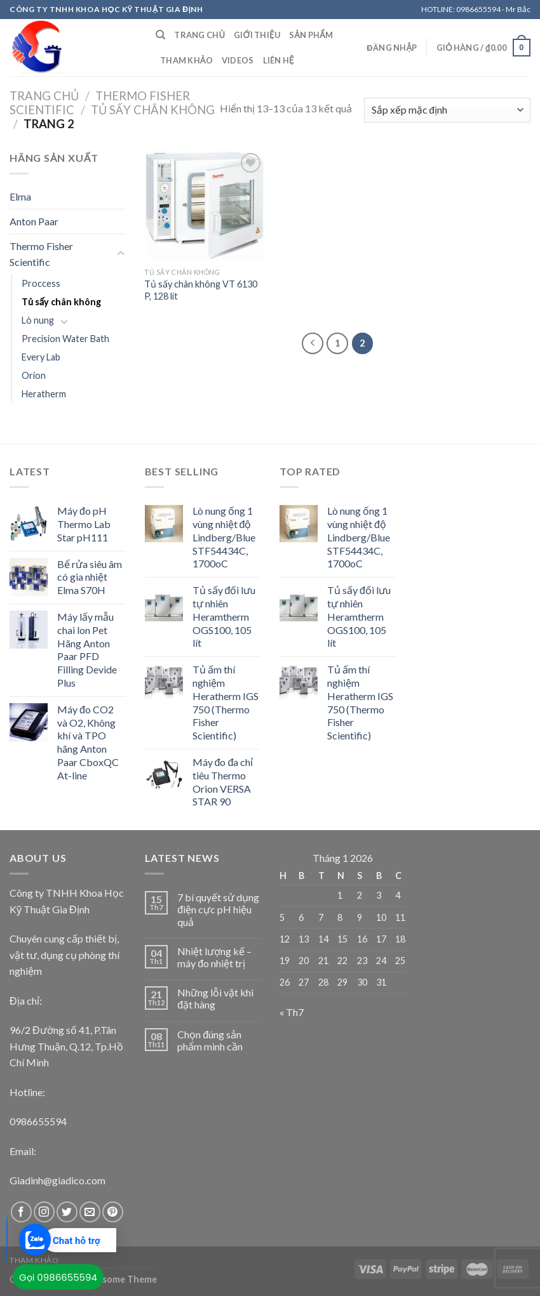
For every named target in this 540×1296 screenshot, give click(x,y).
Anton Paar (34, 221)
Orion (34, 375)
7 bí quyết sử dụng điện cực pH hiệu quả (218, 909)
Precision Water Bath (65, 338)
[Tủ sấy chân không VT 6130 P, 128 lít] (204, 205)
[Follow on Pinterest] (112, 1211)
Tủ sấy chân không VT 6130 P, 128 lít (200, 290)
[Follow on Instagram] (44, 1211)
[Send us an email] (89, 1211)
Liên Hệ (278, 60)
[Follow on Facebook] (21, 1211)
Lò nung (38, 320)
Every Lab (41, 357)
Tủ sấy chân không (153, 110)
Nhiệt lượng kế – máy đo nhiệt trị (214, 957)
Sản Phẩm (311, 35)
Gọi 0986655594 (58, 1277)
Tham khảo (186, 60)
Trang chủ (199, 35)
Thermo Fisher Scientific (41, 254)
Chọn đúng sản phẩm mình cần (210, 1040)
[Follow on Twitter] (67, 1211)
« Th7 (292, 1012)
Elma (20, 196)
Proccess (41, 283)
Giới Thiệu (257, 35)
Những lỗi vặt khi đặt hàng (215, 998)
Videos (238, 60)
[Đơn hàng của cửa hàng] (447, 110)
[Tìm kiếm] (160, 35)
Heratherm (44, 393)
